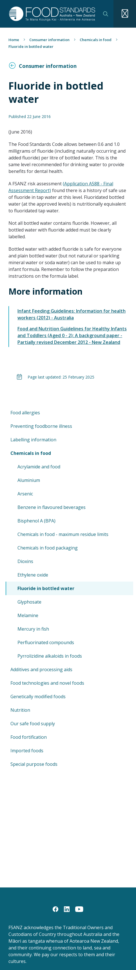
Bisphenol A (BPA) (36, 521)
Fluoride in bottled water (45, 588)
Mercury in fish (33, 629)
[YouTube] (79, 909)
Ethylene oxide (32, 575)
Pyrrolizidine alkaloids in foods (49, 656)
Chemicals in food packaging (47, 548)
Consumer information (49, 39)
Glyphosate (29, 602)
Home (13, 39)
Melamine (27, 615)
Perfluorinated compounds (45, 642)
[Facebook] (55, 909)
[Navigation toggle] (124, 14)
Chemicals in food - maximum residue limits (62, 534)
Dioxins (25, 561)
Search (105, 13)
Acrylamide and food (38, 467)
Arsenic (25, 494)
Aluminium (28, 480)
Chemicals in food (96, 39)
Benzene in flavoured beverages (51, 507)
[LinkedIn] (67, 909)
